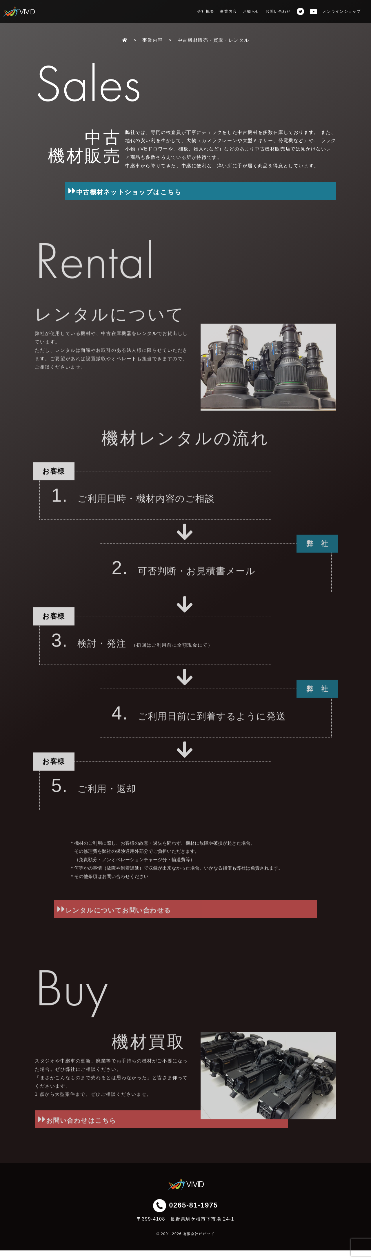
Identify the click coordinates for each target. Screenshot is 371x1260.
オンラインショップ (342, 11)
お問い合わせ (278, 11)
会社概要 (205, 11)
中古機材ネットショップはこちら (217, 190)
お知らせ (251, 11)
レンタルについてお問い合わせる (185, 927)
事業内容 (228, 11)
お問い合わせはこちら (102, 1137)
